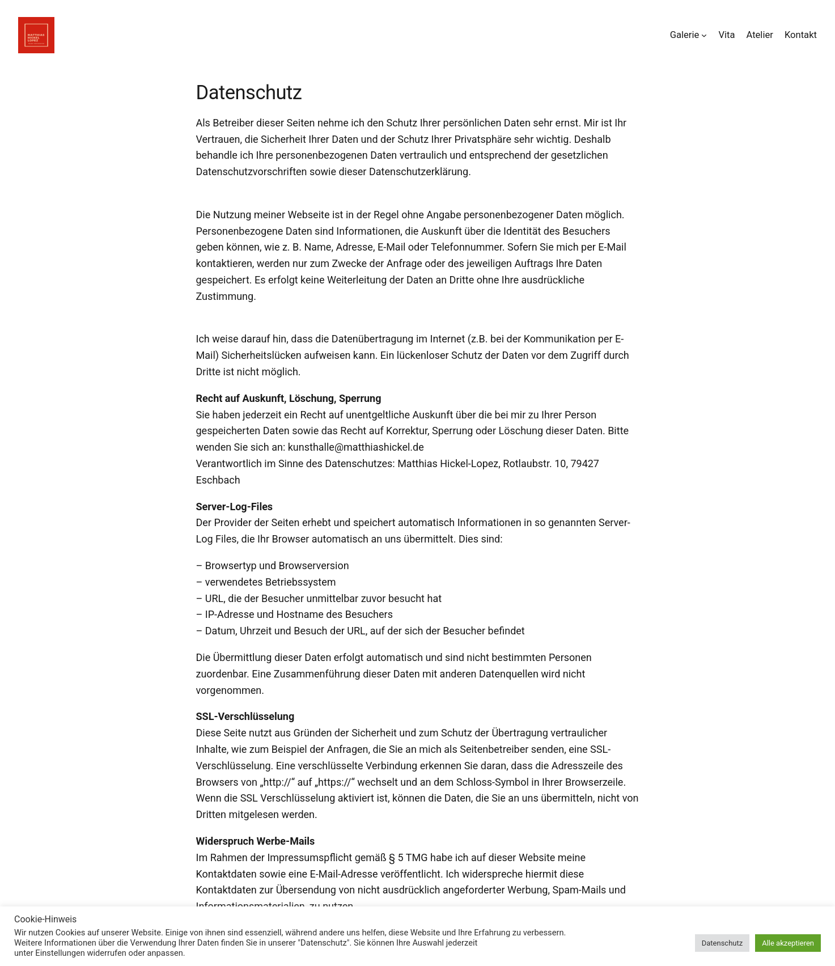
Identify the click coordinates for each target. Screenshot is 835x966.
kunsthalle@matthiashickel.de (356, 447)
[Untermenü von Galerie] (704, 35)
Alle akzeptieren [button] (788, 943)
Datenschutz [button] (722, 943)
